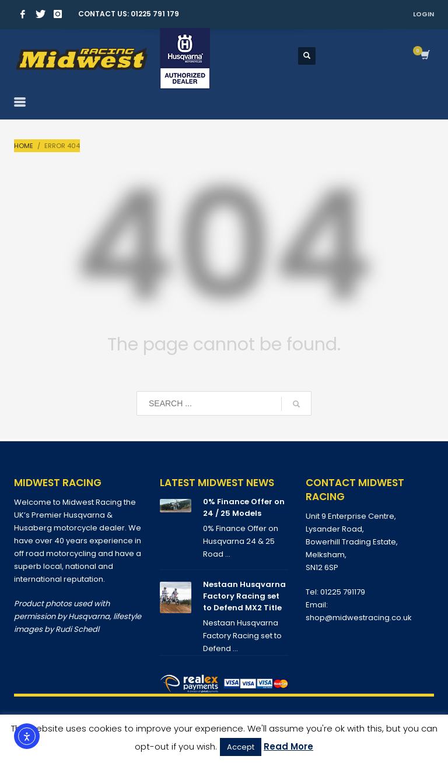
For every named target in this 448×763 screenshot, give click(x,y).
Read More (288, 746)
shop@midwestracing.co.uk (359, 617)
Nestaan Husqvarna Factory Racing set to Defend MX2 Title (244, 596)
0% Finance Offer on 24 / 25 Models (244, 507)
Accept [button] (240, 747)
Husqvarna (89, 616)
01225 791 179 (155, 14)
